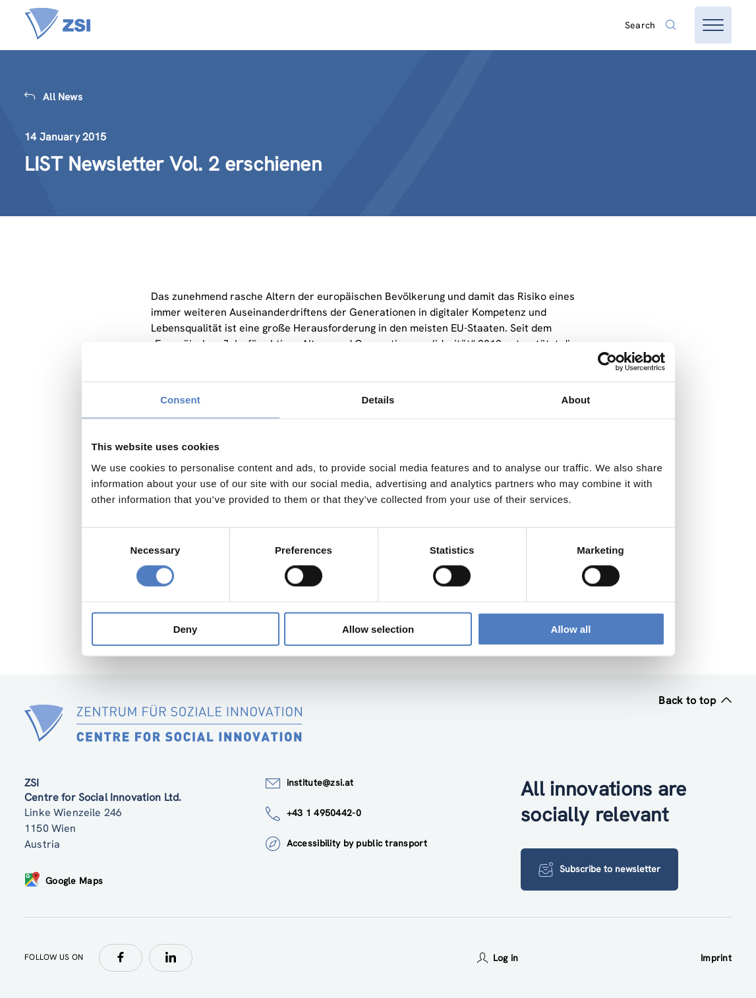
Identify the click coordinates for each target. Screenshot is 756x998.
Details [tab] (378, 399)
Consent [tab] (180, 399)
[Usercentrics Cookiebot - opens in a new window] (607, 362)
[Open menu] (713, 25)
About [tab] (576, 399)
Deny (185, 628)
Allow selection (378, 628)
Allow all (571, 628)
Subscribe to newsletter (599, 869)
